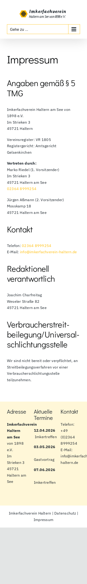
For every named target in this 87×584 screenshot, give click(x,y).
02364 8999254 (21, 188)
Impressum (43, 519)
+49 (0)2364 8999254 (69, 437)
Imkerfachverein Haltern (30, 513)
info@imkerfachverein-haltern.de (48, 252)
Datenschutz (65, 513)
